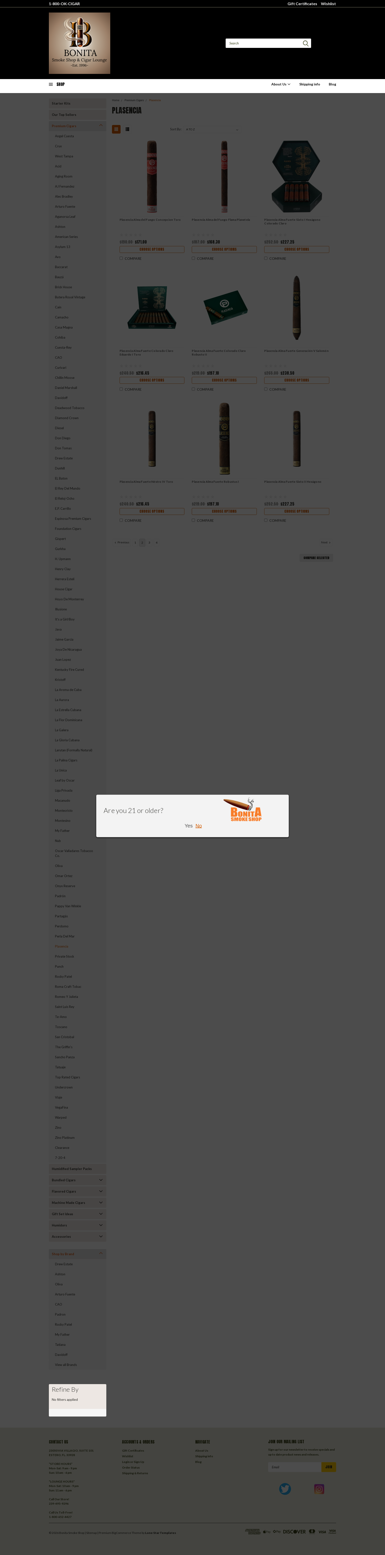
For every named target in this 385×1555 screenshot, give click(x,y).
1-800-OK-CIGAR (64, 3)
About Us (281, 84)
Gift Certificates (302, 3)
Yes (189, 825)
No (198, 825)
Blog (332, 84)
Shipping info (309, 84)
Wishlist (328, 3)
